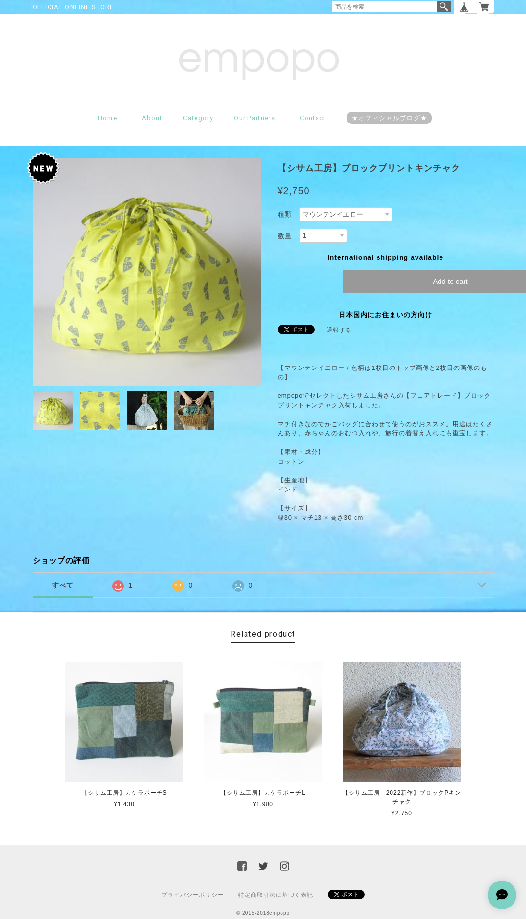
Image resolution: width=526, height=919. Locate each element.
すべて (62, 585)
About (152, 118)
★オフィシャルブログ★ (389, 118)
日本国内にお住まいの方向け (385, 315)
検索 (444, 6)
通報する (339, 330)
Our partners (254, 118)
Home (107, 118)
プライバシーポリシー (192, 895)
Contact (313, 118)
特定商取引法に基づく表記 (275, 895)
